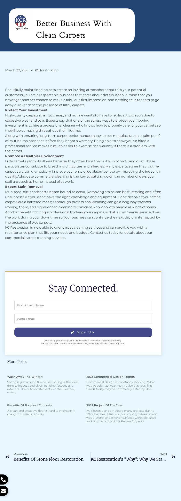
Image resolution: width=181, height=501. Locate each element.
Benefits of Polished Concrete (29, 405)
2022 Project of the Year (104, 405)
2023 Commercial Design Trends (110, 377)
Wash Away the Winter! (25, 377)
